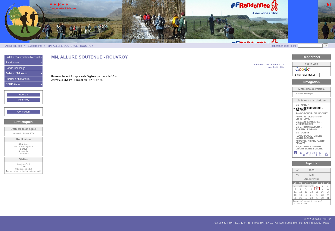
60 (304, 155)
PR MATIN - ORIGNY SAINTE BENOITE (310, 142)
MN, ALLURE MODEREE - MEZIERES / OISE (309, 123)
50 (326, 153)
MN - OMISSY (302, 133)
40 (320, 153)
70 (310, 155)
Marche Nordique (304, 94)
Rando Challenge (15, 68)
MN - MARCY (302, 105)
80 (316, 155)
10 (301, 153)
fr (328, 4)
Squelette (315, 222)
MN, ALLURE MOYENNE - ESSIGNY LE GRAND (309, 128)
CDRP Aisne (13, 84)
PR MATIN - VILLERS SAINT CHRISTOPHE (310, 118)
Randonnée (12, 62)
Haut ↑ (327, 222)
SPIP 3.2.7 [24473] (239, 222)
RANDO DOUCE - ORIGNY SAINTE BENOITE (309, 137)
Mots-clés (23, 99)
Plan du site (219, 222)
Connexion (23, 111)
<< (297, 170)
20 (307, 153)
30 (313, 153)
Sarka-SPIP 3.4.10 (262, 222)
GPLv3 (304, 222)
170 (326, 155)
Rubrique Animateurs (17, 78)
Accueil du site (13, 45)
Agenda (23, 94)
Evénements (35, 45)
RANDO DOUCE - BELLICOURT (312, 114)
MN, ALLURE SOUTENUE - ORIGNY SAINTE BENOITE (309, 148)
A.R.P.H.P (59, 4)
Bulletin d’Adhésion (16, 73)
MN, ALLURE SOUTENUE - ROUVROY (70, 45)
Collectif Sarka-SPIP (286, 222)
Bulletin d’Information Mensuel (23, 57)
